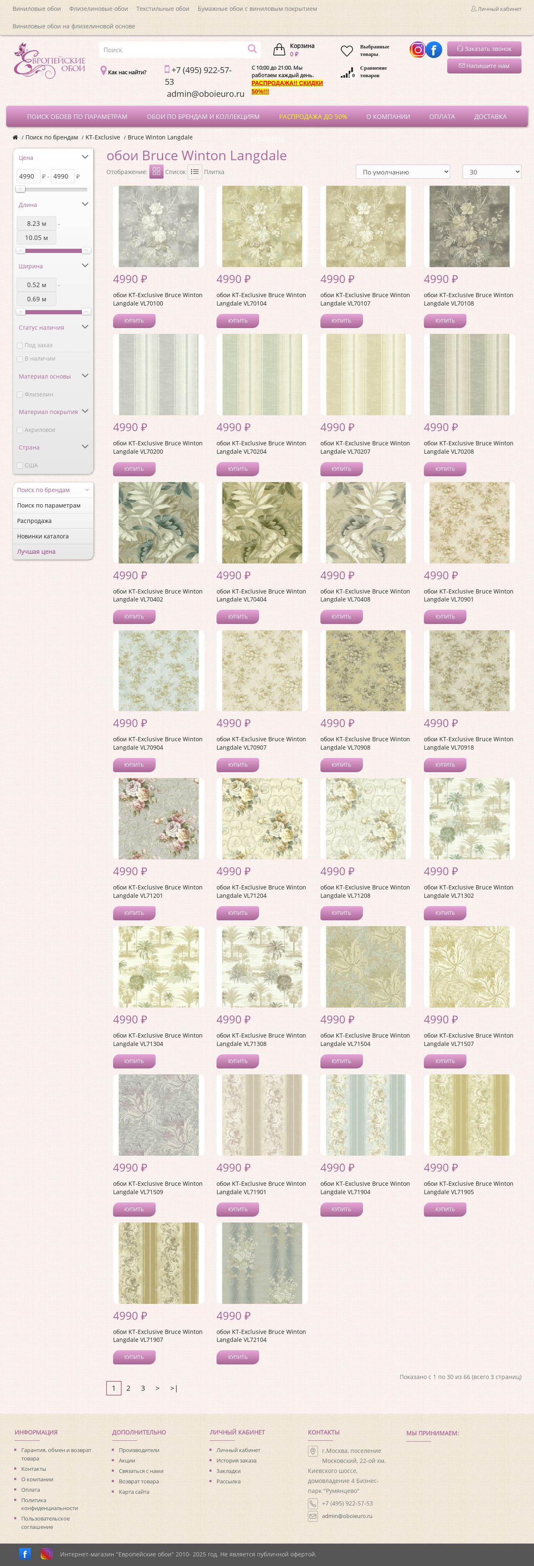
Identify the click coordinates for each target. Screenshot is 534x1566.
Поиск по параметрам (49, 505)
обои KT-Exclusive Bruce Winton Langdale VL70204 (261, 447)
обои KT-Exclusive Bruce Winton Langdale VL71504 (365, 1039)
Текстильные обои (162, 9)
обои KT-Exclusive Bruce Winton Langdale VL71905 (469, 1188)
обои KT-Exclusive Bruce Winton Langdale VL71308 (261, 1039)
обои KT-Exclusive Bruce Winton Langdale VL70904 (158, 743)
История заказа (237, 1460)
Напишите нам (484, 66)
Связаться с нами (141, 1471)
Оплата (30, 1489)
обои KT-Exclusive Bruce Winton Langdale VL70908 (365, 743)
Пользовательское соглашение (45, 1523)
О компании (37, 1479)
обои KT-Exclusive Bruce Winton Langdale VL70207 (365, 447)
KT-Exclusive (103, 137)
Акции (127, 1460)
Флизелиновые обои (98, 9)
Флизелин (39, 394)
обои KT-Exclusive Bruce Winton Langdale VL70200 (158, 447)
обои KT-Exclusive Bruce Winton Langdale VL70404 (261, 595)
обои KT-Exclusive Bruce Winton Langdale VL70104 (261, 299)
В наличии (40, 358)
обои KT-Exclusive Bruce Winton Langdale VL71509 (158, 1188)
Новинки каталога (43, 536)
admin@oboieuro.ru (347, 1516)
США (31, 465)
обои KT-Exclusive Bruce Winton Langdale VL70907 (261, 743)
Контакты (33, 1469)
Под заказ (39, 345)
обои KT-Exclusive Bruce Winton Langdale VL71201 (158, 891)
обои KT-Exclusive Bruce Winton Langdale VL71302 (469, 891)
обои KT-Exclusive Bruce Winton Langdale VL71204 (261, 891)
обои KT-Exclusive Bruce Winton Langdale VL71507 (469, 1039)
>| (174, 1388)
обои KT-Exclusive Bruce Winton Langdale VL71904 (365, 1188)
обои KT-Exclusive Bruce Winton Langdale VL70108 (469, 299)
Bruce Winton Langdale (160, 137)
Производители (139, 1450)
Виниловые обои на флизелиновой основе (74, 26)
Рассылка (229, 1481)
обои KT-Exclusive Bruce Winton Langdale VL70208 (469, 447)
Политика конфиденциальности (49, 1504)
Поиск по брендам (51, 137)
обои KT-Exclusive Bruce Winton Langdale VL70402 (158, 595)
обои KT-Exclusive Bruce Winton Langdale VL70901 (469, 595)
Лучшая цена (36, 552)
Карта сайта (134, 1491)
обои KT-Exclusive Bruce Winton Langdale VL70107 (365, 299)
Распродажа (34, 521)
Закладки (229, 1471)
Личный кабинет (238, 1450)
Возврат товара (139, 1481)
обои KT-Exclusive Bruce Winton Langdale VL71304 (158, 1039)
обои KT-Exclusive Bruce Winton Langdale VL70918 (469, 743)
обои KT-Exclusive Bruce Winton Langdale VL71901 (261, 1188)
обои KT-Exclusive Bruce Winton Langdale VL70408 (365, 595)
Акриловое (40, 430)
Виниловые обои (37, 9)
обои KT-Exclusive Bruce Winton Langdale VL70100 (158, 299)
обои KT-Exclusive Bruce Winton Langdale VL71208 (365, 891)
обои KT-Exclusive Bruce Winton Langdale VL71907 (158, 1336)
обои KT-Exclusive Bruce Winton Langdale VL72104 (261, 1336)
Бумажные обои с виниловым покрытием (257, 9)
